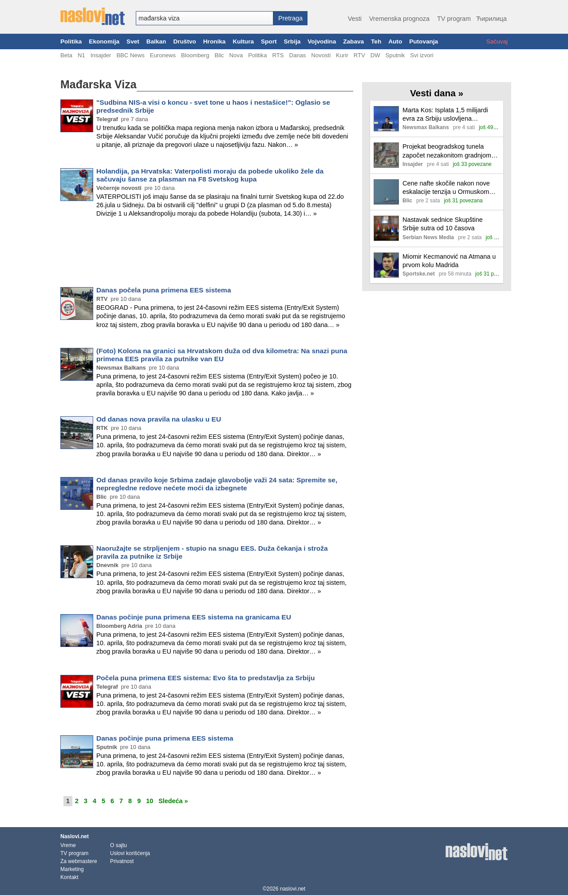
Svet (132, 41)
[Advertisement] (206, 254)
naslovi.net (292, 889)
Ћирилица (491, 18)
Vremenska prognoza (399, 18)
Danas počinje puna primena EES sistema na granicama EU (193, 617)
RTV (359, 55)
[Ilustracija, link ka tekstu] (386, 119)
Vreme (68, 845)
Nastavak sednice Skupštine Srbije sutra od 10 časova (442, 224)
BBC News (130, 55)
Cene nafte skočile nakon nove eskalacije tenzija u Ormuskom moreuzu (446, 188)
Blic (219, 55)
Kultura (243, 41)
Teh (376, 41)
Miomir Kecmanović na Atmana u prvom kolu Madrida (449, 260)
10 (149, 800)
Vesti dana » (436, 93)
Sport (269, 41)
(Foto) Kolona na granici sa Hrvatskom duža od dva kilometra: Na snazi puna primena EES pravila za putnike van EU (221, 355)
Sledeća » (173, 800)
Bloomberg (195, 55)
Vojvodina (322, 41)
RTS (278, 55)
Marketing (72, 869)
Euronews (163, 55)
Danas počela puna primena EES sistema (163, 290)
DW (375, 55)
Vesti (355, 18)
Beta (66, 55)
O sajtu (118, 845)
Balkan (156, 41)
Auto (395, 41)
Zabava (353, 41)
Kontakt (69, 877)
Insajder (101, 55)
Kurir (342, 55)
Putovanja (423, 41)
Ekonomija (104, 41)
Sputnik (395, 55)
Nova (236, 55)
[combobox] (204, 18)
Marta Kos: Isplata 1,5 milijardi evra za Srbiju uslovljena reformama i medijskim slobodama (445, 114)
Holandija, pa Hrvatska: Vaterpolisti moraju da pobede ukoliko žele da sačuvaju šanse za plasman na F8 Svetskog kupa (209, 175)
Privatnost (122, 861)
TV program (454, 18)
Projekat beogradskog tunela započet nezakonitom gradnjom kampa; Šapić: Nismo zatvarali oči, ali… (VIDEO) (446, 151)
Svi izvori (421, 55)
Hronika (214, 41)
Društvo (184, 41)
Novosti (321, 55)
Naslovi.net (74, 836)
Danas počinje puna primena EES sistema (164, 738)
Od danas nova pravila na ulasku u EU (158, 419)
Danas (297, 55)
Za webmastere (78, 861)
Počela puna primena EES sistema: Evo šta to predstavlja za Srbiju (205, 678)
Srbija (292, 41)
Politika (71, 41)
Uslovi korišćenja (130, 853)
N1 (81, 55)
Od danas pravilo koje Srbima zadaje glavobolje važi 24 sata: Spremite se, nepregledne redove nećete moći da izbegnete (216, 484)
